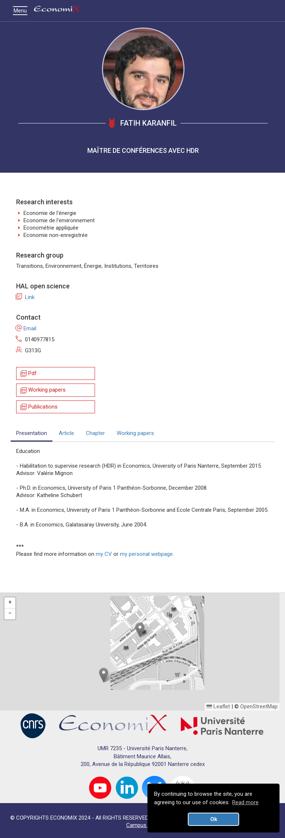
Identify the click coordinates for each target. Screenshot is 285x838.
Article (66, 433)
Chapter (95, 433)
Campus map (142, 825)
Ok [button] (213, 819)
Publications (38, 407)
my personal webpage (146, 554)
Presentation (31, 433)
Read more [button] (245, 802)
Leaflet (218, 706)
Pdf (28, 373)
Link (25, 297)
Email (26, 328)
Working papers (42, 390)
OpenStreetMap (259, 706)
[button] (140, 629)
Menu (22, 10)
